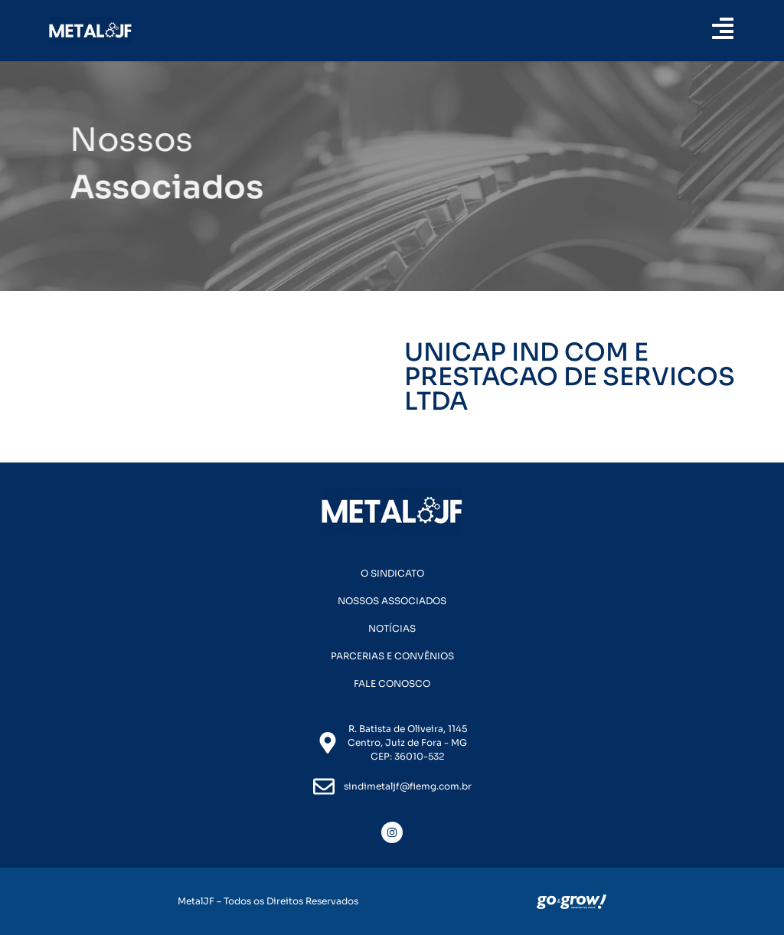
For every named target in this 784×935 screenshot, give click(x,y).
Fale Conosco (392, 683)
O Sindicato (392, 573)
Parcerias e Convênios (392, 656)
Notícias (392, 628)
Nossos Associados (392, 600)
